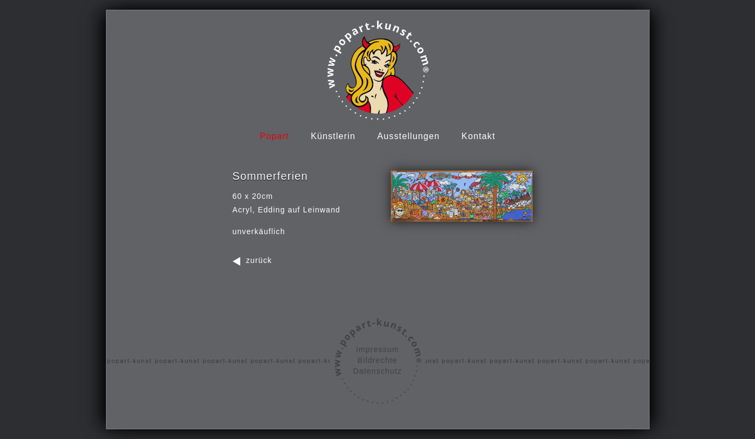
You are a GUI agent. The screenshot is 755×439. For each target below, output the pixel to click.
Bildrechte (377, 360)
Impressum (377, 349)
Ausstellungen (408, 136)
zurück (259, 260)
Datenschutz (377, 371)
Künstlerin (333, 136)
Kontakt (478, 136)
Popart (274, 136)
